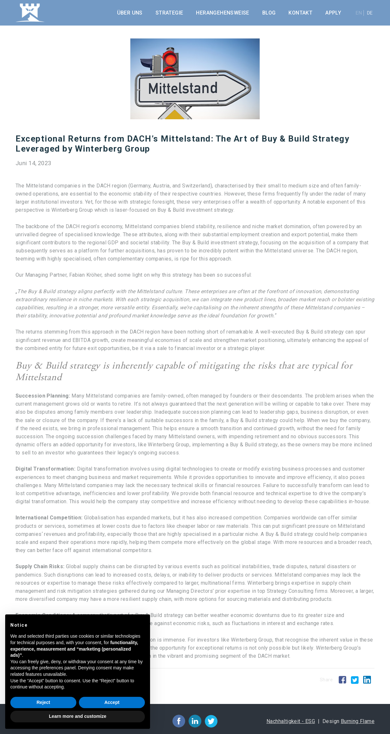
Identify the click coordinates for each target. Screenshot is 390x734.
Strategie (169, 13)
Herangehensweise (222, 13)
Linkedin (367, 680)
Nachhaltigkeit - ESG (290, 721)
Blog (269, 13)
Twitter (355, 680)
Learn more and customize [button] (77, 716)
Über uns (130, 13)
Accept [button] (112, 702)
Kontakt (300, 13)
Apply (333, 13)
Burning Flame (357, 721)
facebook (178, 721)
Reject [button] (43, 702)
